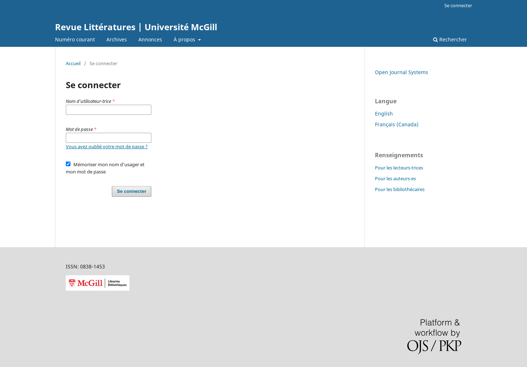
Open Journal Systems (401, 72)
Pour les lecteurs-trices (399, 167)
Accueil (73, 63)
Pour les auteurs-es (395, 178)
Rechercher (450, 39)
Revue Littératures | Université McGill (136, 27)
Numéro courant (75, 39)
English (384, 113)
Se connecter (458, 5)
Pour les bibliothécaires (400, 189)
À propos (185, 39)
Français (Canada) (396, 124)
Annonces (150, 39)
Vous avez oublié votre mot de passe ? (107, 146)
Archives (116, 39)
